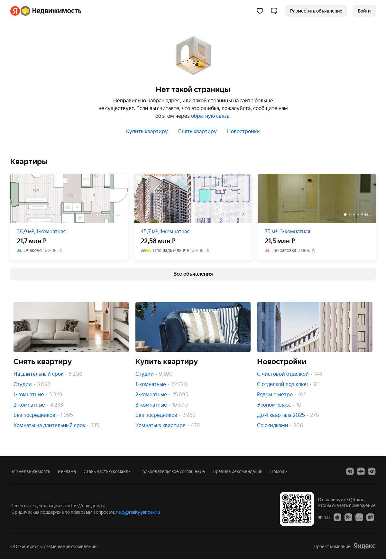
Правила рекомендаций (237, 471)
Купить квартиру (147, 131)
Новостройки (243, 131)
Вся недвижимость (30, 471)
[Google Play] (348, 517)
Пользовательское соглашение (172, 471)
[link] (364, 11)
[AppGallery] (359, 517)
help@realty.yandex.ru (138, 512)
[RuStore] (370, 517)
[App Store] (337, 517)
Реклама (67, 471)
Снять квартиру (197, 131)
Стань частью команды (108, 471)
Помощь (279, 471)
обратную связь (210, 116)
